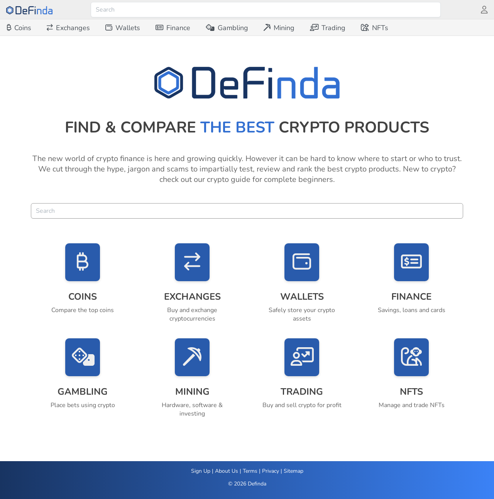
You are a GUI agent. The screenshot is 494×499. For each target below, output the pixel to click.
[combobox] (266, 9)
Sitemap (293, 471)
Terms (250, 471)
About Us (226, 471)
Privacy (270, 471)
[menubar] (197, 28)
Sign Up (200, 471)
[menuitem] (19, 28)
